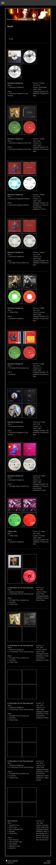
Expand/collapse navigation (28, 3)
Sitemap (15, 861)
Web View (47, 863)
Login (48, 861)
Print (9, 861)
